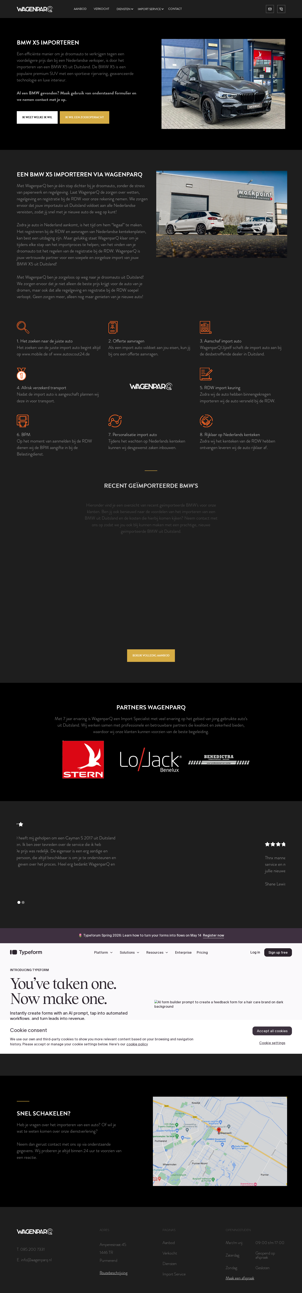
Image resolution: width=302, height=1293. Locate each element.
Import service (149, 9)
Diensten (123, 9)
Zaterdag (232, 1255)
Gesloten (262, 1268)
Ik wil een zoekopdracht (84, 117)
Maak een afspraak (240, 1278)
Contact (175, 9)
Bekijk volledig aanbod (151, 655)
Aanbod (80, 9)
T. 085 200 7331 (31, 1249)
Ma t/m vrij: (234, 1242)
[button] (127, 9)
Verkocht (101, 9)
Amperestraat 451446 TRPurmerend (113, 1252)
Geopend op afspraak (265, 1255)
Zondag (231, 1268)
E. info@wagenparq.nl (34, 1260)
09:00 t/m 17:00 (269, 1242)
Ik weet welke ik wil (37, 117)
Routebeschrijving (114, 1273)
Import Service (174, 1274)
